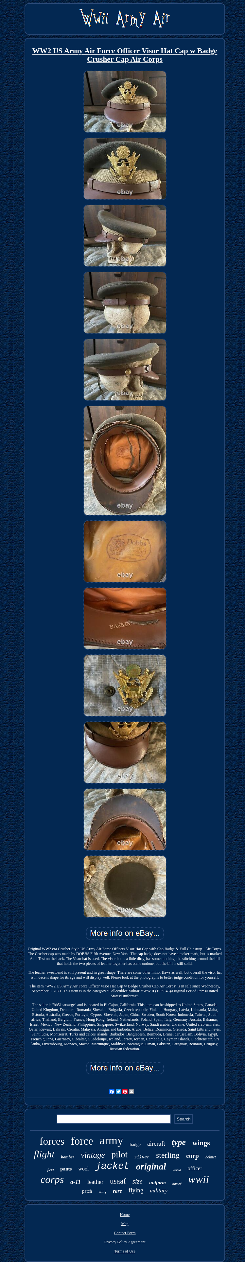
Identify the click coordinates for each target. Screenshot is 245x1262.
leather (95, 1182)
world (177, 1170)
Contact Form (124, 1233)
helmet (210, 1157)
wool (83, 1168)
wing (102, 1191)
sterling (168, 1155)
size (137, 1181)
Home (125, 1214)
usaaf (118, 1181)
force (82, 1141)
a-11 (75, 1182)
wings (201, 1143)
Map (124, 1223)
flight (44, 1154)
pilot (120, 1154)
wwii (198, 1179)
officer (194, 1168)
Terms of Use (124, 1251)
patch (87, 1191)
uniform (157, 1182)
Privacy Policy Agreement (125, 1242)
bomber (67, 1156)
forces (52, 1141)
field (50, 1170)
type (179, 1142)
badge (135, 1144)
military (158, 1190)
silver (141, 1157)
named (177, 1184)
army (111, 1140)
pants (66, 1168)
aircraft (156, 1143)
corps (52, 1179)
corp (192, 1155)
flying (136, 1190)
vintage (93, 1155)
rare (117, 1191)
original (151, 1166)
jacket (112, 1166)
